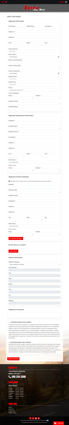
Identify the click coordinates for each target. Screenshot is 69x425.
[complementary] (64, 420)
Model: (10, 284)
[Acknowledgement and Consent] (9, 322)
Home (10, 407)
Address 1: (12, 31)
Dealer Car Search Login (24, 420)
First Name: (12, 26)
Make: (10, 278)
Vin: (10, 295)
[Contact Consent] (9, 342)
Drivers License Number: (15, 60)
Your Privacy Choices (44, 420)
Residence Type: (13, 101)
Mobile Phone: (13, 76)
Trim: (10, 289)
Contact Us (12, 411)
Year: (10, 273)
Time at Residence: (14, 93)
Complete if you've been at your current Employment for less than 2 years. (30, 181)
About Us (11, 409)
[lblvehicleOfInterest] (34, 264)
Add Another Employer (16, 238)
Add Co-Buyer (13, 251)
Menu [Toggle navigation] (63, 2)
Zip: (46, 43)
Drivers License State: (15, 65)
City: (10, 43)
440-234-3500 (19, 377)
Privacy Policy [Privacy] (12, 413)
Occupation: (12, 137)
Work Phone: (12, 160)
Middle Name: (30, 26)
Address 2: (12, 37)
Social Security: (13, 49)
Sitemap (36, 420)
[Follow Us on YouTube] (36, 418)
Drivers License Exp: (14, 71)
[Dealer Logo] (34, 8)
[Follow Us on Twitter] (33, 418)
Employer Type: (13, 126)
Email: (10, 87)
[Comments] (34, 314)
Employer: (11, 120)
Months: (38, 95)
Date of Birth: (12, 54)
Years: (10, 95)
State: (28, 43)
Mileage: (11, 300)
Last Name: (48, 26)
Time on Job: (12, 165)
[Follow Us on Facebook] (30, 418)
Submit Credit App (13, 359)
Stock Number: (13, 267)
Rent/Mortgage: (13, 106)
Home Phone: (12, 82)
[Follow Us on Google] (39, 418)
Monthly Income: (13, 131)
